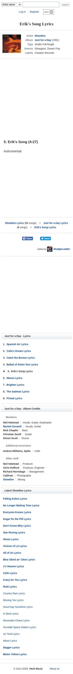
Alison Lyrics (10, 640)
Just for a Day (43, 40)
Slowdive (40, 35)
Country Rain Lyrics (14, 593)
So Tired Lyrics (11, 634)
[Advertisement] (36, 97)
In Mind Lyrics (10, 613)
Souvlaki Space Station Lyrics (19, 627)
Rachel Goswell (12, 426)
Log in (22, 11)
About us (55, 668)
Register (34, 11)
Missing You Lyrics (13, 600)
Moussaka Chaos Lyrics (16, 620)
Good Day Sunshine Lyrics (18, 606)
